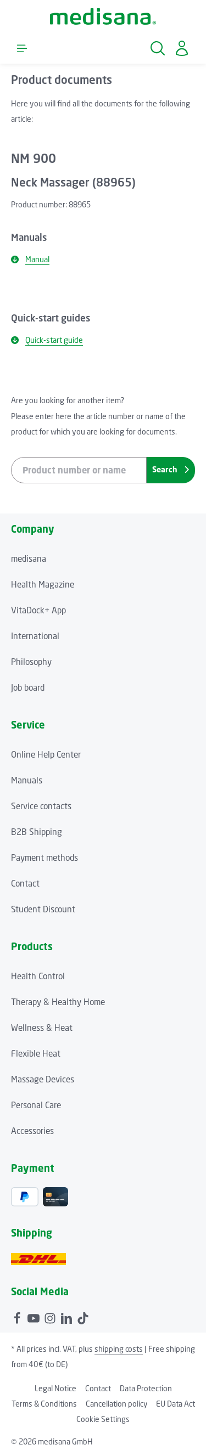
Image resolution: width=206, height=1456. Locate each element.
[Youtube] (34, 1316)
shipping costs (118, 1349)
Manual (30, 259)
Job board (27, 687)
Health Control (38, 975)
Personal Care (36, 1104)
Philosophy (31, 661)
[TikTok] (83, 1316)
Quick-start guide (47, 340)
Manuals (26, 780)
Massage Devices (42, 1079)
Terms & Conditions (44, 1403)
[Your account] (182, 48)
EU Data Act (175, 1403)
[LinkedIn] (67, 1316)
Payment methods (44, 857)
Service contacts (41, 805)
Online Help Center (46, 754)
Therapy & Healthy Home (58, 1001)
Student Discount (43, 909)
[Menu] (22, 48)
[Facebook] (18, 1316)
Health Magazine (42, 584)
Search (170, 469)
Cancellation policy (116, 1403)
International (35, 635)
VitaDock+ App (38, 610)
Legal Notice (55, 1388)
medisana (28, 558)
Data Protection (146, 1388)
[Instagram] (51, 1316)
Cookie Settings (103, 1419)
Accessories (32, 1130)
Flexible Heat (35, 1053)
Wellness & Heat (42, 1027)
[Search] (158, 48)
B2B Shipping (36, 831)
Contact (25, 883)
